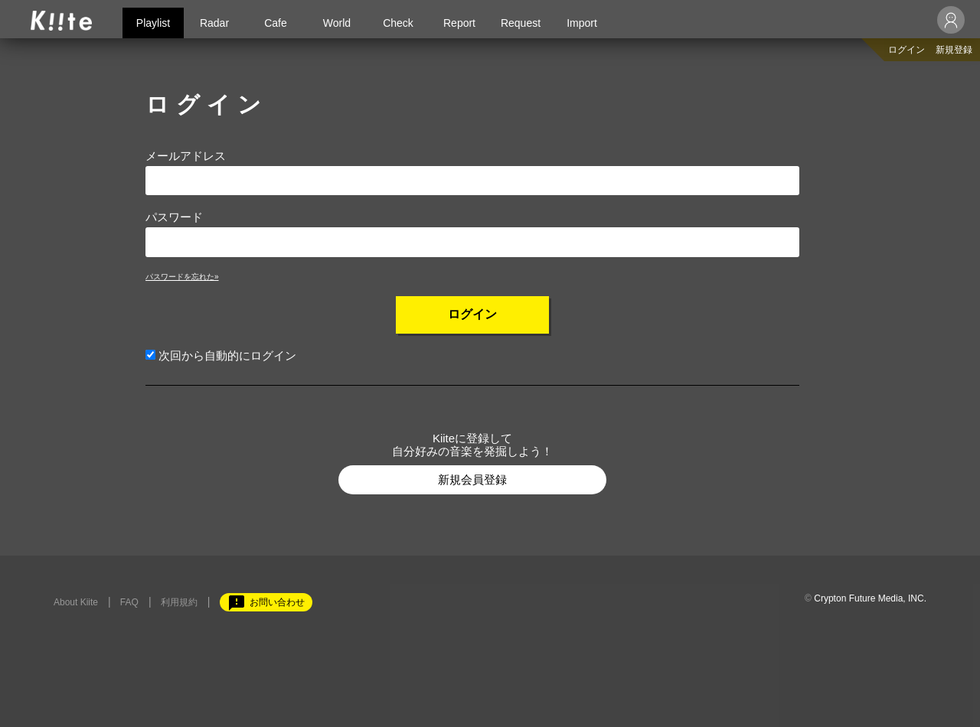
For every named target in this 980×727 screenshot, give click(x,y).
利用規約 (179, 602)
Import (582, 23)
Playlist (153, 23)
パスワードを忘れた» (182, 276)
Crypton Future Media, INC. (870, 598)
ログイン (906, 49)
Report (459, 23)
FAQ (129, 602)
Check (398, 23)
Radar (214, 23)
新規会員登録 (472, 479)
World (337, 23)
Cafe (275, 23)
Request (521, 23)
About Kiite (76, 602)
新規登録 (954, 49)
